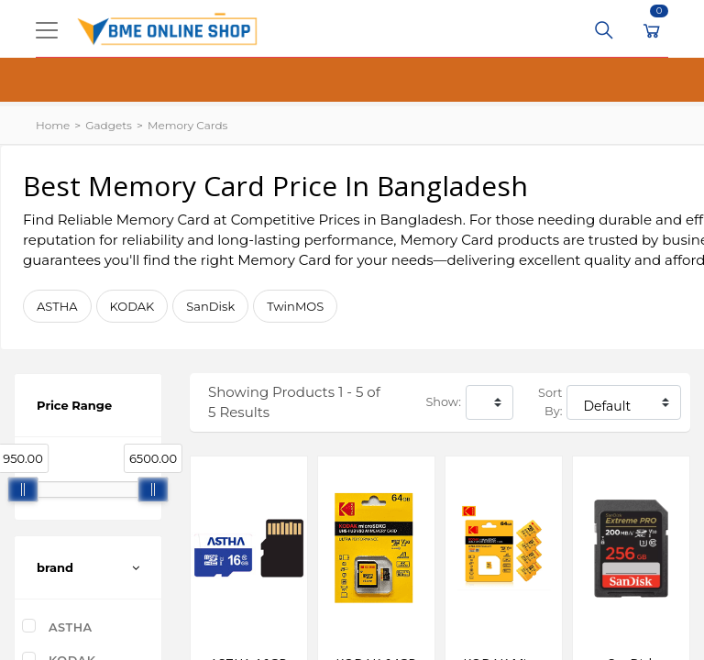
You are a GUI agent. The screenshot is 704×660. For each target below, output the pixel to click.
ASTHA (57, 306)
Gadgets (108, 125)
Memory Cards (188, 125)
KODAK (132, 306)
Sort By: (550, 402)
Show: (443, 402)
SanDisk (210, 306)
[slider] (22, 489)
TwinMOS (295, 306)
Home (53, 125)
